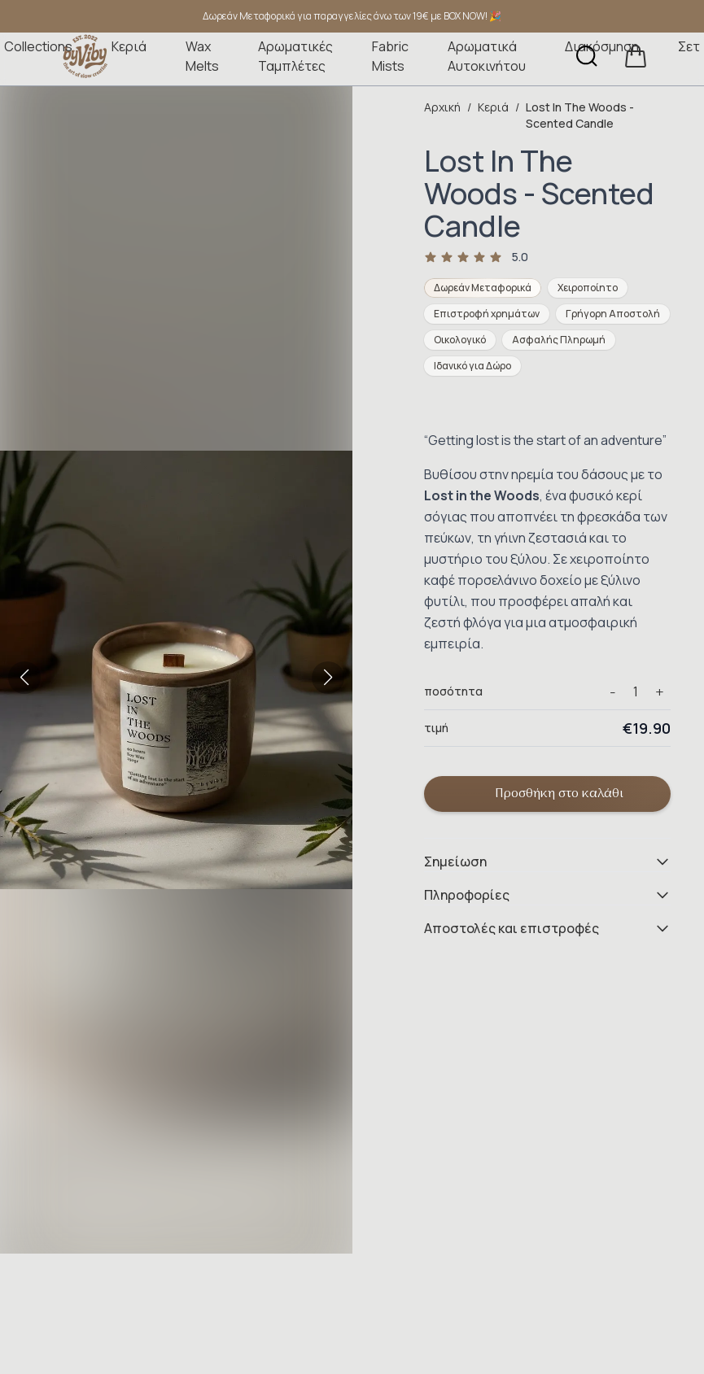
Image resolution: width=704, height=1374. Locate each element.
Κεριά (129, 46)
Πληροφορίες (547, 895)
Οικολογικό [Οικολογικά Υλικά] (460, 340)
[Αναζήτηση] (586, 56)
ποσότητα (453, 691)
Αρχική (442, 107)
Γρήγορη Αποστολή (613, 314)
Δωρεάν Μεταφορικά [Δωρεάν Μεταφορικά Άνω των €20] (482, 287)
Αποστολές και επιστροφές (547, 928)
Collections (38, 46)
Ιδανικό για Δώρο (472, 366)
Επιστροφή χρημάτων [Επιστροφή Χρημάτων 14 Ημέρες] (487, 314)
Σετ (689, 46)
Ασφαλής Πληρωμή (559, 340)
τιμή (436, 727)
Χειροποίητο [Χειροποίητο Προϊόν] (588, 287)
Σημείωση (547, 861)
